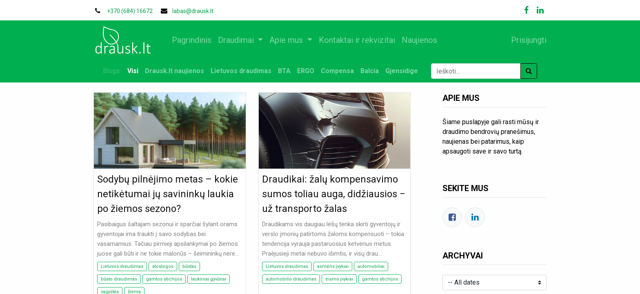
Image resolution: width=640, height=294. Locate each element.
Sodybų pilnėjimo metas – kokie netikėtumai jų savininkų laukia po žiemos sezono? (167, 194)
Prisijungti (525, 40)
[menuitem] (195, 40)
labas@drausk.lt (192, 11)
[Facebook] (452, 217)
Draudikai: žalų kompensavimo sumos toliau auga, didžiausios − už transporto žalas (333, 194)
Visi (132, 71)
